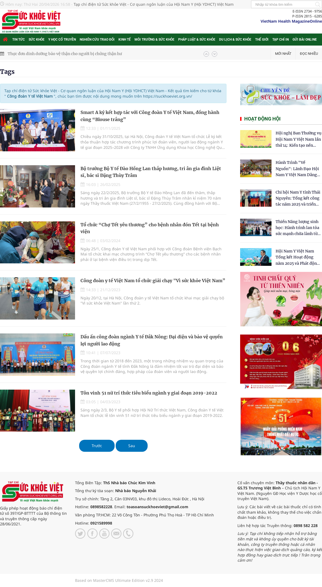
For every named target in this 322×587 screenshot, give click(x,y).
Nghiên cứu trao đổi (97, 39)
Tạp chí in (280, 39)
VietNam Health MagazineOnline (291, 21)
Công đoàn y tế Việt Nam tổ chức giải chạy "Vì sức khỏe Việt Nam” (152, 280)
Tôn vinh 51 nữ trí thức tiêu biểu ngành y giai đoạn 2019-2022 (148, 393)
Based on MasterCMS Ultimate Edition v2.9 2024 (119, 580)
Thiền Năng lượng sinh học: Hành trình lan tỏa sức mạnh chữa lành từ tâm (297, 228)
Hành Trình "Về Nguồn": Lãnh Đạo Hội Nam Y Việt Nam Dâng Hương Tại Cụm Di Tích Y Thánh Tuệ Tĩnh (298, 169)
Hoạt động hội (262, 119)
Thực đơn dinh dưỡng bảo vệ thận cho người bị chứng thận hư (65, 53)
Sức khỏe (36, 39)
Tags (7, 72)
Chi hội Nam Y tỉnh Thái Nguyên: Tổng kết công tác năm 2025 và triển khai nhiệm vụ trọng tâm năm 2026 (298, 198)
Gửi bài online (305, 39)
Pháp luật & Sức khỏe (196, 39)
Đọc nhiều (309, 54)
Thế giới (262, 39)
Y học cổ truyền (62, 39)
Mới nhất (283, 54)
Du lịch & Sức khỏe (235, 39)
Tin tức (18, 39)
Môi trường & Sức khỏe (154, 39)
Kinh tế (124, 39)
